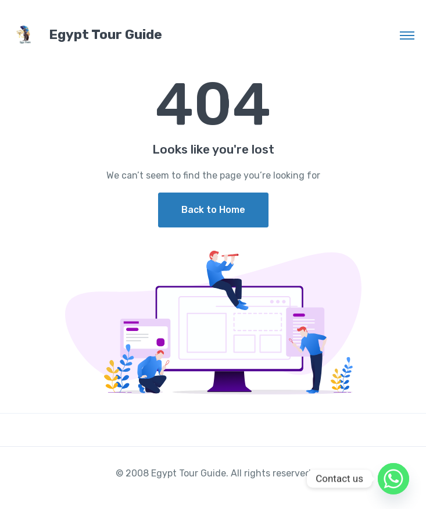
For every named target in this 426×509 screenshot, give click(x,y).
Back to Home (213, 209)
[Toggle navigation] (407, 35)
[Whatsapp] (393, 478)
